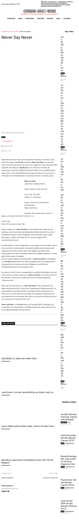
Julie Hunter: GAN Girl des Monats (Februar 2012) (69, 504)
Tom (69, 422)
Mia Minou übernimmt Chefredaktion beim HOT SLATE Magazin (62, 290)
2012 (62, 487)
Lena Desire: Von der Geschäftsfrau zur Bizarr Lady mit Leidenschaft (62, 114)
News (62, 73)
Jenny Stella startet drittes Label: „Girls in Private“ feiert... (28, 426)
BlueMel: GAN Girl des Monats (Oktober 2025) (62, 356)
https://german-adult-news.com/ (9, 488)
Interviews (63, 422)
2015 (62, 443)
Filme (17, 31)
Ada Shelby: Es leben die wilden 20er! (19, 358)
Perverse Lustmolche (50, 478)
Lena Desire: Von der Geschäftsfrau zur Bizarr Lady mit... (28, 392)
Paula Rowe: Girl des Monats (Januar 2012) (68, 482)
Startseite (4, 31)
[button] (54, 3)
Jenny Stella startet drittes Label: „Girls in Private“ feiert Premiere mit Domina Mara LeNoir (62, 202)
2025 (62, 381)
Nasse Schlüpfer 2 (7, 478)
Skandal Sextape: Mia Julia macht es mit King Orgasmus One (69, 460)
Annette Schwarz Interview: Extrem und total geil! (69, 416)
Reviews (11, 31)
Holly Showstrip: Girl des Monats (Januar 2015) (68, 437)
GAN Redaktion (8, 141)
